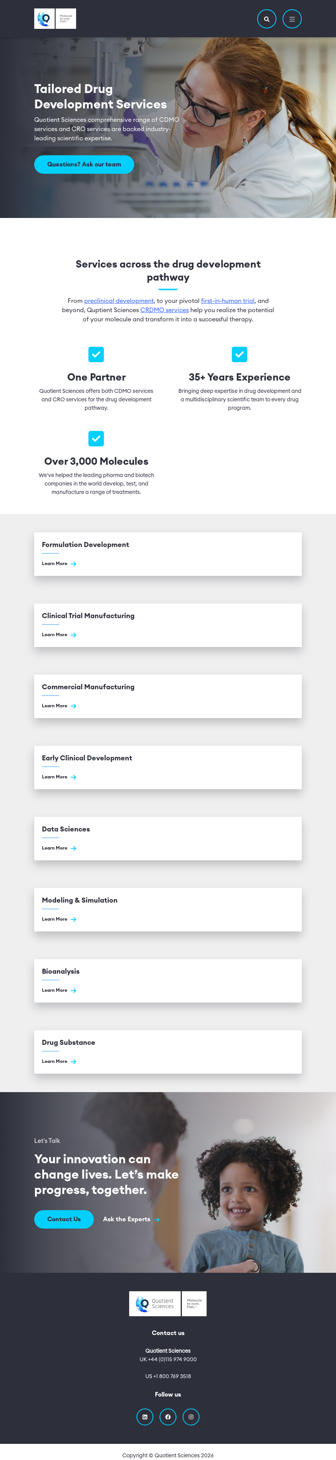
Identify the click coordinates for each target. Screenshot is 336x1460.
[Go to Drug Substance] (168, 1052)
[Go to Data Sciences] (168, 838)
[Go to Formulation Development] (168, 554)
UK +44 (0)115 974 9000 (168, 1359)
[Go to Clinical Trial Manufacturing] (168, 625)
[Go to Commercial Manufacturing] (168, 696)
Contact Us (64, 1219)
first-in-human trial (227, 301)
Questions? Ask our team (84, 164)
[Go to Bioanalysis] (168, 981)
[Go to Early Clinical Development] (168, 767)
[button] (266, 18)
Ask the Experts (131, 1219)
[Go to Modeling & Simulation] (168, 909)
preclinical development (119, 301)
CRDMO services (164, 310)
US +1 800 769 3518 (168, 1376)
